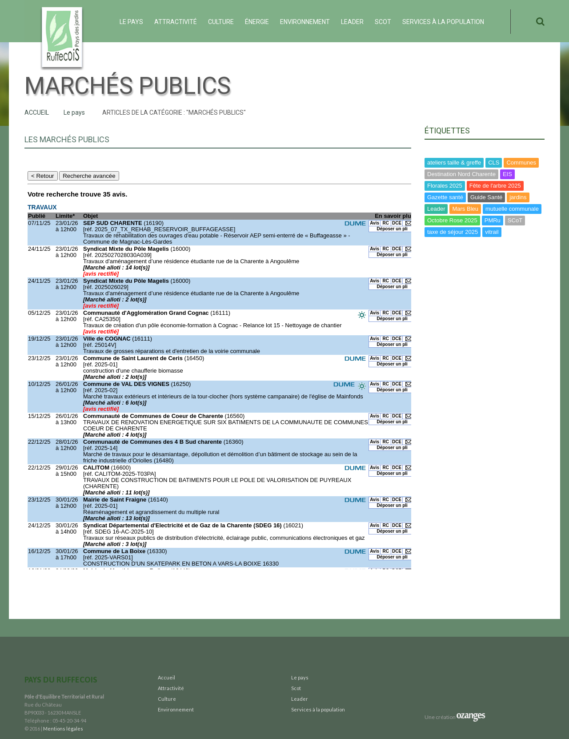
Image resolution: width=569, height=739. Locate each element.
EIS (507, 174)
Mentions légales (63, 728)
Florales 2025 (444, 185)
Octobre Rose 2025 (452, 220)
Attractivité (175, 21)
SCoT (515, 220)
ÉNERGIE (257, 21)
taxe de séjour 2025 (452, 232)
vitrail (491, 232)
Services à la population (443, 21)
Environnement (305, 21)
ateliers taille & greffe (454, 162)
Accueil (36, 112)
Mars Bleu (465, 208)
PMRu (493, 220)
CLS (493, 162)
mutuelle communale (512, 208)
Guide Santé (486, 197)
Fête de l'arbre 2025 (495, 185)
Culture (221, 21)
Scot (383, 21)
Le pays (131, 21)
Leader (352, 21)
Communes (521, 162)
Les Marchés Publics (66, 139)
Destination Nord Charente (461, 174)
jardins (517, 197)
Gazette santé (445, 197)
